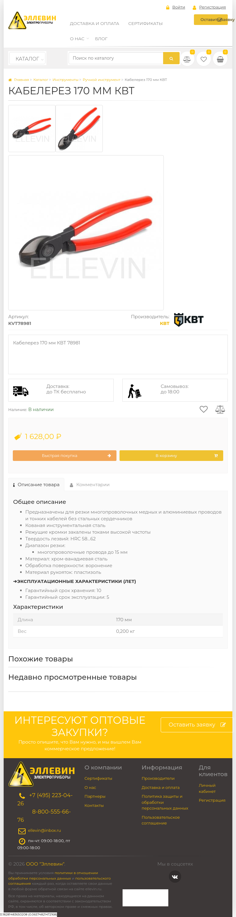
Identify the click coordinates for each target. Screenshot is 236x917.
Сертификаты (145, 23)
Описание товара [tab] (36, 484)
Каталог (27, 59)
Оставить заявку (214, 20)
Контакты (94, 805)
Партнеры (94, 796)
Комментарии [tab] (90, 484)
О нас (77, 38)
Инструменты (65, 79)
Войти (175, 7)
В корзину (187, 456)
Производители (158, 778)
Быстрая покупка (76, 456)
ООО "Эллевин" (45, 864)
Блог (101, 38)
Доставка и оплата (94, 23)
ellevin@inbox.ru (44, 830)
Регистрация (209, 7)
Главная (18, 79)
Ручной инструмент (101, 79)
